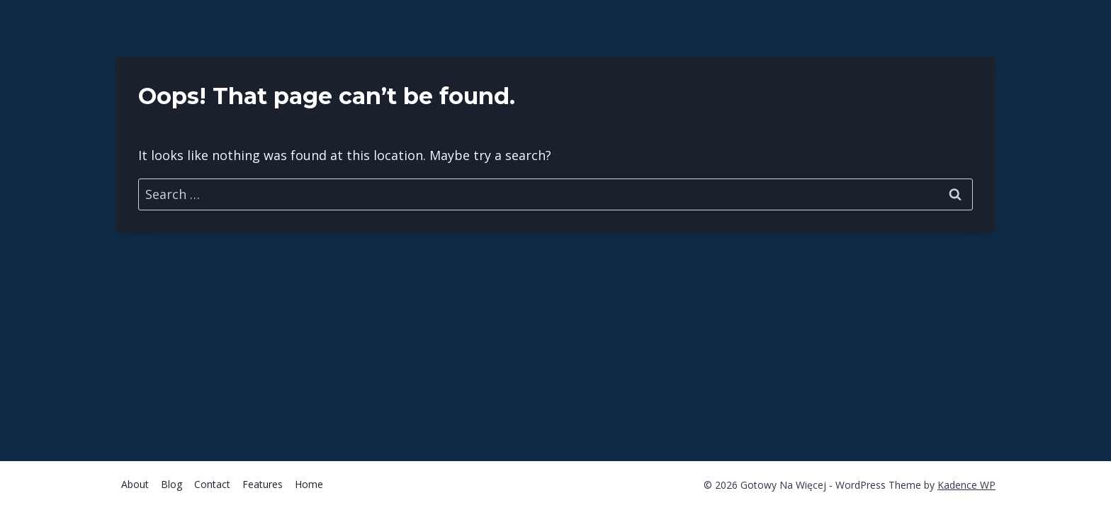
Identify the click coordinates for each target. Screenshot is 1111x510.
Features (262, 484)
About (135, 484)
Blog (171, 484)
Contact (212, 484)
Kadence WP (966, 485)
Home (309, 484)
